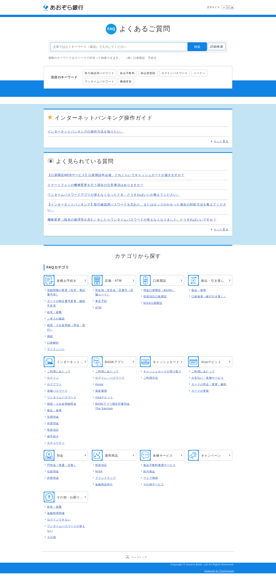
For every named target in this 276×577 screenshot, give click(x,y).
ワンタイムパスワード (99, 81)
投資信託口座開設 (155, 296)
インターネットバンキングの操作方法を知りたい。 (86, 131)
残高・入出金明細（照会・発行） (66, 327)
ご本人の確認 (56, 318)
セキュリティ (56, 442)
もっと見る (221, 141)
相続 (50, 336)
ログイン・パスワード (110, 377)
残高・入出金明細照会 (61, 404)
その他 (51, 537)
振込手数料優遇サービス (159, 465)
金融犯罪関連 (56, 513)
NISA (99, 471)
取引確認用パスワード (99, 73)
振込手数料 (127, 73)
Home (99, 384)
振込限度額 (148, 73)
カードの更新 (200, 391)
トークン (199, 73)
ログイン (53, 377)
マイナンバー (56, 349)
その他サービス (153, 484)
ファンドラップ (105, 478)
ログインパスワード (174, 73)
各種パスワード (57, 391)
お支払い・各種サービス (207, 377)
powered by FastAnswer (219, 571)
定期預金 (53, 416)
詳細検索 (216, 46)
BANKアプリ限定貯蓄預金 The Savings (112, 406)
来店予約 (101, 301)
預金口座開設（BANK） (159, 290)
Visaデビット (104, 397)
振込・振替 (198, 290)
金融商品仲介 (104, 484)
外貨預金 (53, 423)
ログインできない (59, 519)
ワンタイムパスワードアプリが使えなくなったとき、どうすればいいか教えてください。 (114, 194)
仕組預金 (53, 471)
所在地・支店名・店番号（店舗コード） (114, 292)
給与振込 (149, 471)
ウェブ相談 (150, 478)
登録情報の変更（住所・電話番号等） (66, 292)
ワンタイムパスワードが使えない (66, 528)
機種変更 (126, 81)
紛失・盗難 (54, 312)
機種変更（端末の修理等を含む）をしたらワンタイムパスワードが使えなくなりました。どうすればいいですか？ (132, 219)
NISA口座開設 (152, 302)
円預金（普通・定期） (61, 465)
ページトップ (139, 557)
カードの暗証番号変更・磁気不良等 (66, 303)
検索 (197, 46)
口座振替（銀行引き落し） (209, 296)
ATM (98, 307)
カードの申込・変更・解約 (209, 384)
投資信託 (53, 429)
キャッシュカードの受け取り (162, 371)
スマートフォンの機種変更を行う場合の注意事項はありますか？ (96, 185)
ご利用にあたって (59, 371)
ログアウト (54, 384)
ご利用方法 (150, 377)
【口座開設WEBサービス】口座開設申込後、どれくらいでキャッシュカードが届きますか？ (116, 175)
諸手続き (53, 436)
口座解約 (53, 342)
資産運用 (101, 391)
